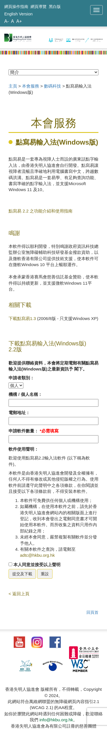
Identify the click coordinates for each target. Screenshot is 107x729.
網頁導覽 (39, 6)
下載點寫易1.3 (22, 318)
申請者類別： (21, 377)
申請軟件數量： (33, 430)
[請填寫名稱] (53, 403)
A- (6, 21)
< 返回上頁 (19, 593)
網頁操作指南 (16, 6)
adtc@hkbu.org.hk (37, 555)
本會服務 (30, 86)
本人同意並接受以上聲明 (34, 564)
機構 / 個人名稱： (25, 394)
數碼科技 (52, 86)
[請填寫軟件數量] (53, 439)
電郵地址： (19, 412)
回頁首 (92, 612)
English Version (18, 14)
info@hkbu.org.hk (56, 719)
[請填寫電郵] (53, 421)
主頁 (13, 86)
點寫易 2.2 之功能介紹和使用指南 (40, 210)
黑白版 (55, 6)
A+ (19, 21)
